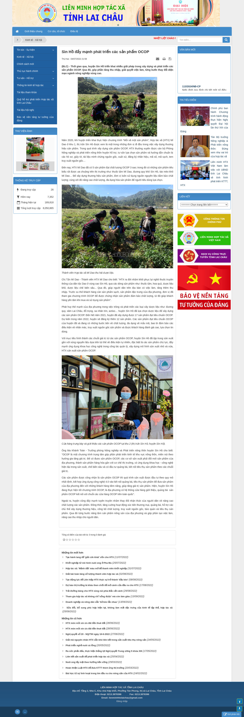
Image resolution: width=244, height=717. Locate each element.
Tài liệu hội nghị (25, 110)
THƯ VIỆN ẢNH (23, 131)
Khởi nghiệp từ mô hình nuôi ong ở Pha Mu (89, 563)
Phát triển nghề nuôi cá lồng (81, 645)
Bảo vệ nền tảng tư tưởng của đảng (35, 119)
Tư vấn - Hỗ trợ (25, 78)
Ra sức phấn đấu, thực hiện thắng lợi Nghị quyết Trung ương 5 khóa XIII (104, 651)
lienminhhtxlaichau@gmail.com (125, 697)
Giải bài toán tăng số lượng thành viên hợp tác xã (92, 574)
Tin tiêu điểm (187, 100)
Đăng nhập (122, 701)
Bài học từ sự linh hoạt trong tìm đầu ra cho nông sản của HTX (99, 673)
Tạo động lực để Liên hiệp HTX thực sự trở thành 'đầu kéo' (97, 579)
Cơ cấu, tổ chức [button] (56, 31)
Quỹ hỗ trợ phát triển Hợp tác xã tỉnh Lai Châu (35, 101)
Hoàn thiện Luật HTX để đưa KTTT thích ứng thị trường (95, 668)
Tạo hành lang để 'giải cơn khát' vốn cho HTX (90, 557)
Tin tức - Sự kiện (26, 49)
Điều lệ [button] (74, 31)
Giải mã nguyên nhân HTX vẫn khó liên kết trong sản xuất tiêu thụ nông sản (106, 640)
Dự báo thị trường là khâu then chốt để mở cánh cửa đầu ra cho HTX (102, 585)
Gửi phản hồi (232, 714)
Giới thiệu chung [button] (34, 31)
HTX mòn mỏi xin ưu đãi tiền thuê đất (85, 623)
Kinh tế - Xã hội (25, 56)
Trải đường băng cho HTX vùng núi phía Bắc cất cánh (94, 591)
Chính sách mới (25, 64)
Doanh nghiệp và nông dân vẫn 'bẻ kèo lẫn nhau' (92, 602)
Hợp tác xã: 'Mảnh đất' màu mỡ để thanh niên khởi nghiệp (96, 568)
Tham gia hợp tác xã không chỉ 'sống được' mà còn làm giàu (98, 596)
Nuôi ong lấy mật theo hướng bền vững (87, 662)
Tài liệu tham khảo (27, 92)
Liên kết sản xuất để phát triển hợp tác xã (88, 656)
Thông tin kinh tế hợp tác (30, 85)
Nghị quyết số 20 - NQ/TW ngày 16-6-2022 (88, 634)
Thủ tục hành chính (27, 71)
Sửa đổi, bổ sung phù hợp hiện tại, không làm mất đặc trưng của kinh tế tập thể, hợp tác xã (120, 607)
